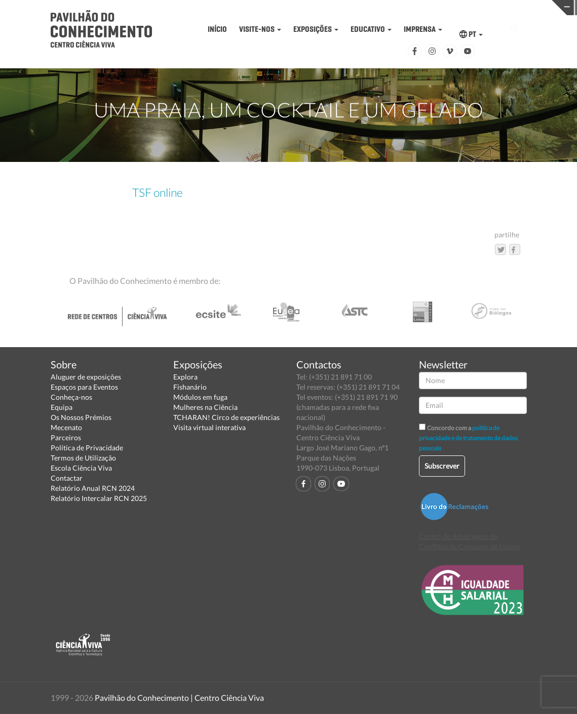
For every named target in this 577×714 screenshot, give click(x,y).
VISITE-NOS (260, 29)
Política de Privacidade (87, 447)
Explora (185, 376)
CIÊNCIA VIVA (389, 7)
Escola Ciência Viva (81, 468)
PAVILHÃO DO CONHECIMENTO (264, 8)
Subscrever (442, 465)
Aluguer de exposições (86, 376)
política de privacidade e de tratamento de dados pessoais (468, 438)
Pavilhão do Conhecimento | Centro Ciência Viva (179, 697)
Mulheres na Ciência (205, 407)
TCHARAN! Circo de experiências (226, 417)
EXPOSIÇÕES (315, 29)
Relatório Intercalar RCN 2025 (99, 498)
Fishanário (190, 387)
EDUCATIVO (371, 29)
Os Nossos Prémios (81, 417)
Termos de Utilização (83, 457)
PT (471, 34)
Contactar (67, 478)
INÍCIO (217, 29)
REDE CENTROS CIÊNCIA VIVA (514, 7)
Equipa (61, 407)
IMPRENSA (423, 29)
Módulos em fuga (200, 397)
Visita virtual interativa (209, 427)
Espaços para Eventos (84, 387)
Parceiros (66, 437)
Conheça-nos (71, 397)
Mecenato (66, 427)
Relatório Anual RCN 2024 (93, 488)
